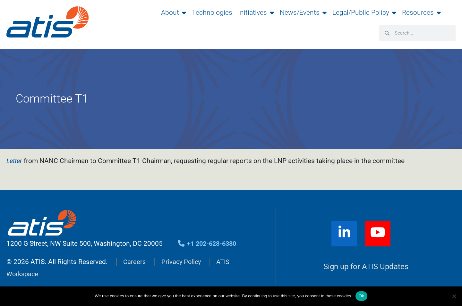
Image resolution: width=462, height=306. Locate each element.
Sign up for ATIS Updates (366, 267)
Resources (421, 12)
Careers (134, 262)
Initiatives (256, 12)
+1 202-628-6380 (208, 244)
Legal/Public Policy (364, 12)
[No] (454, 296)
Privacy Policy (182, 262)
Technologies (212, 12)
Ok (361, 296)
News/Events (303, 12)
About (173, 12)
